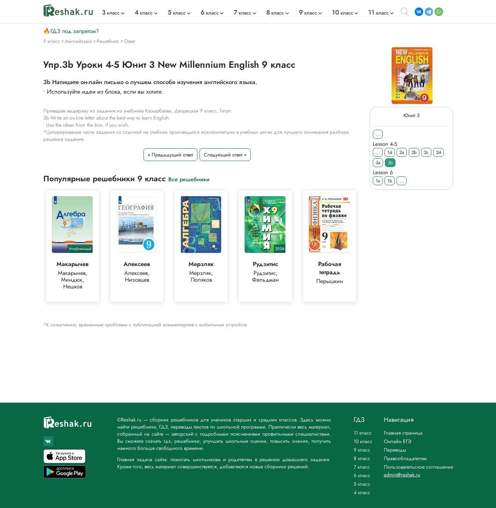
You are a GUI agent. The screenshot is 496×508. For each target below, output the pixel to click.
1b (389, 180)
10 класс (363, 441)
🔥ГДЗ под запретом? (71, 31)
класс (111, 12)
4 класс (362, 492)
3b (390, 162)
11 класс (363, 432)
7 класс (362, 466)
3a (378, 162)
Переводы (395, 449)
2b (413, 152)
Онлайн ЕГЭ (397, 441)
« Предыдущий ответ (170, 154)
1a (378, 180)
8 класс (362, 458)
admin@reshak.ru (402, 474)
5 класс (362, 483)
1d (389, 152)
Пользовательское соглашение (418, 466)
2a (401, 152)
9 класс (362, 449)
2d (438, 152)
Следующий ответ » (224, 154)
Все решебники (188, 179)
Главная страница (403, 432)
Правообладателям (405, 458)
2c (426, 152)
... (378, 134)
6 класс (362, 475)
